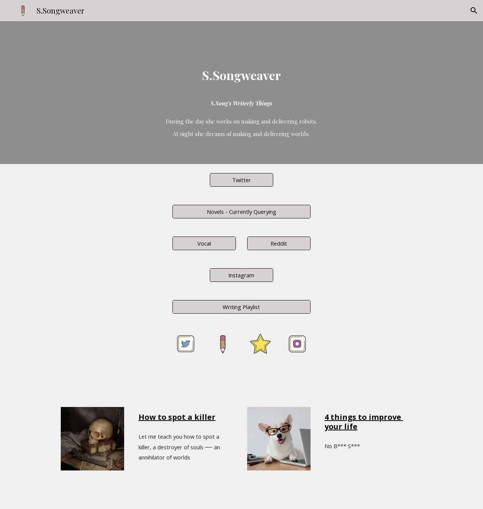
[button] (474, 11)
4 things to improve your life (364, 422)
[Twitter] (241, 179)
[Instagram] (241, 275)
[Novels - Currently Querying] (241, 211)
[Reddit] (279, 243)
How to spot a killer (176, 417)
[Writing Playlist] (241, 306)
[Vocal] (204, 243)
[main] (241, 68)
